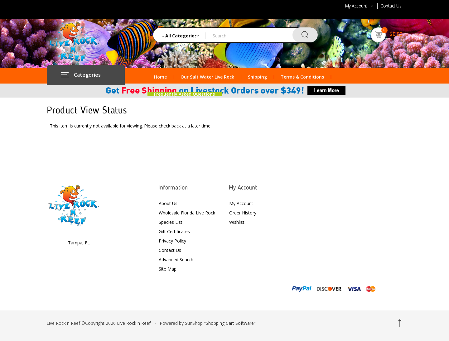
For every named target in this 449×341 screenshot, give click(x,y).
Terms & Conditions (302, 77)
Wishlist (236, 222)
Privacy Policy (172, 241)
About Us (168, 203)
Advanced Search (176, 259)
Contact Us (390, 6)
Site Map (167, 269)
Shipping (257, 77)
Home (160, 77)
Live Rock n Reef (134, 323)
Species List (170, 222)
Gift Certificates (174, 231)
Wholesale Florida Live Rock (187, 213)
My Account (359, 6)
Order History (242, 213)
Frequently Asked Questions (184, 94)
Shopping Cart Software (230, 323)
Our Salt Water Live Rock (207, 77)
